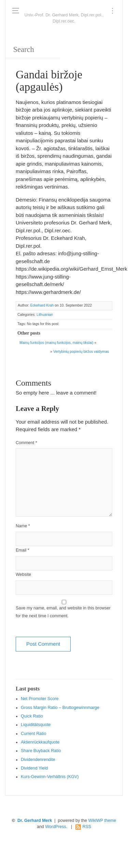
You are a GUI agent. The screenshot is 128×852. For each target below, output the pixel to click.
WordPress (55, 826)
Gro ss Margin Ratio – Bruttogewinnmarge (60, 707)
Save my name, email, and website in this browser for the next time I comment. (63, 612)
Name (23, 526)
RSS (86, 826)
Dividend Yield (34, 768)
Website (23, 574)
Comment (26, 442)
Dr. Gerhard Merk (34, 820)
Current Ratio (33, 733)
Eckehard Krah (42, 305)
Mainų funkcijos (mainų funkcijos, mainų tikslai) (56, 343)
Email (22, 550)
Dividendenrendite (38, 759)
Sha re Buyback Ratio (41, 750)
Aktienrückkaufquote (40, 742)
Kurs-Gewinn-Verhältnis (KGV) (50, 776)
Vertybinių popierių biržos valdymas (81, 351)
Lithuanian (45, 315)
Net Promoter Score (39, 698)
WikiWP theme (102, 820)
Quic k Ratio (32, 716)
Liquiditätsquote (36, 724)
